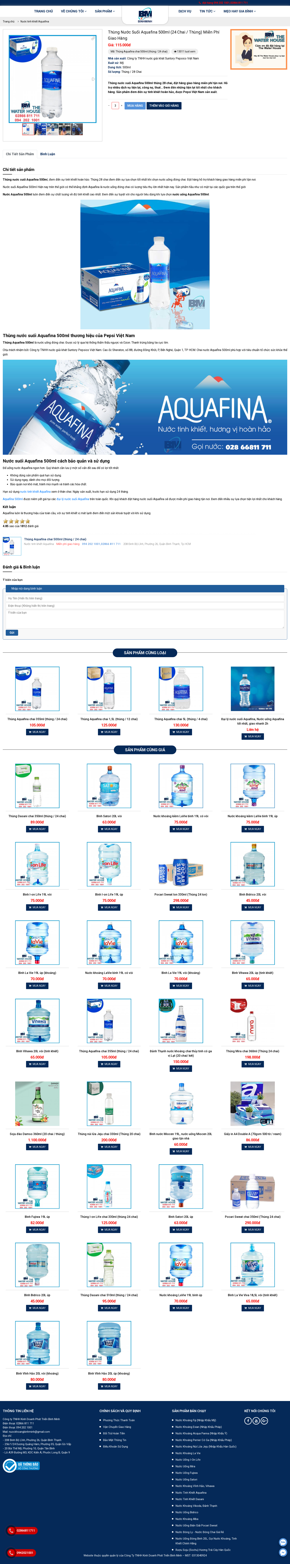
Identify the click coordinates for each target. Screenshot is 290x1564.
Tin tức (207, 11)
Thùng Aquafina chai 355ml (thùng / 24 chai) (37, 719)
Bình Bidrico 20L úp (37, 1295)
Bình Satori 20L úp (181, 1217)
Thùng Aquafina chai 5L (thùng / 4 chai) (181, 719)
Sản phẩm (105, 11)
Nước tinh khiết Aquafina (35, 21)
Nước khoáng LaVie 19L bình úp (181, 1295)
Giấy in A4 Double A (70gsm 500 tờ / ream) (252, 1134)
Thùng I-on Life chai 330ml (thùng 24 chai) (109, 1217)
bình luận (47, 154)
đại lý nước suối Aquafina (73, 499)
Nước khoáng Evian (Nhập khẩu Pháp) (199, 1427)
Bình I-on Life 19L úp (109, 894)
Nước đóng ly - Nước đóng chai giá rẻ (200, 1532)
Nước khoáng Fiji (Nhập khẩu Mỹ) (196, 1420)
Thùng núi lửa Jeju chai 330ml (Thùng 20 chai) (109, 1134)
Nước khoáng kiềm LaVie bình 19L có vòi (180, 816)
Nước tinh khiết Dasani (190, 1499)
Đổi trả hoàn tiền (114, 1433)
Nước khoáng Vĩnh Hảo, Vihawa (195, 1486)
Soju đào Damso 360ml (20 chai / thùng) (37, 1134)
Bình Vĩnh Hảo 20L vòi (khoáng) (37, 1373)
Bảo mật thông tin (114, 1440)
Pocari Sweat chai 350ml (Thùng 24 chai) (253, 1217)
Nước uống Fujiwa (187, 1473)
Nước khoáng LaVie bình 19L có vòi (109, 973)
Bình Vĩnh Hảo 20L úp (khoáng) (109, 1373)
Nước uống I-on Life (188, 1459)
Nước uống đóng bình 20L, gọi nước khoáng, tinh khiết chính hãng (206, 1541)
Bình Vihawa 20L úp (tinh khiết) (252, 973)
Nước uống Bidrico (187, 1512)
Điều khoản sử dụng (115, 1446)
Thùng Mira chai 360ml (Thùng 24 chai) (252, 1051)
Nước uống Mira (185, 1466)
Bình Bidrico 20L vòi (252, 894)
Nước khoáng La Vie (188, 1453)
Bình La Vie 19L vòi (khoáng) (181, 973)
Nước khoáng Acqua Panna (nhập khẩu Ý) (201, 1433)
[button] (93, 38)
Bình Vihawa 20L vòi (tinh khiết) (37, 1051)
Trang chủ (43, 11)
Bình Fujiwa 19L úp (37, 1217)
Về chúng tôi (74, 11)
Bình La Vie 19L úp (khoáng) (37, 973)
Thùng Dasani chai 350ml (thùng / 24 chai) (37, 816)
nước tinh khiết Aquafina (35, 491)
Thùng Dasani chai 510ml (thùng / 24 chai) (109, 1295)
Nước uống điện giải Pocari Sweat (196, 1525)
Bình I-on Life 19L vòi (37, 894)
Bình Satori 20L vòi (109, 816)
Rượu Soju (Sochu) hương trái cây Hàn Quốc (203, 1550)
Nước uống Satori (186, 1479)
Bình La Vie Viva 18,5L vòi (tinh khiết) (252, 1295)
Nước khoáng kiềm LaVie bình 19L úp (253, 816)
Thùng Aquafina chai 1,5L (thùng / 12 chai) (109, 719)
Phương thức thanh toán (119, 1420)
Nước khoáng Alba (187, 1519)
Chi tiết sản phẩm (20, 154)
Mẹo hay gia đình (240, 11)
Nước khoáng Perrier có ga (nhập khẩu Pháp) (204, 1440)
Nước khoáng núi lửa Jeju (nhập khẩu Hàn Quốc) (206, 1446)
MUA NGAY (37, 732)
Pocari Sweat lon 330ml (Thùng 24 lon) (181, 894)
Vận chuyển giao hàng (117, 1427)
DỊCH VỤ (185, 11)
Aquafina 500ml (13, 499)
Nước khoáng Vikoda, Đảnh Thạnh (196, 1506)
